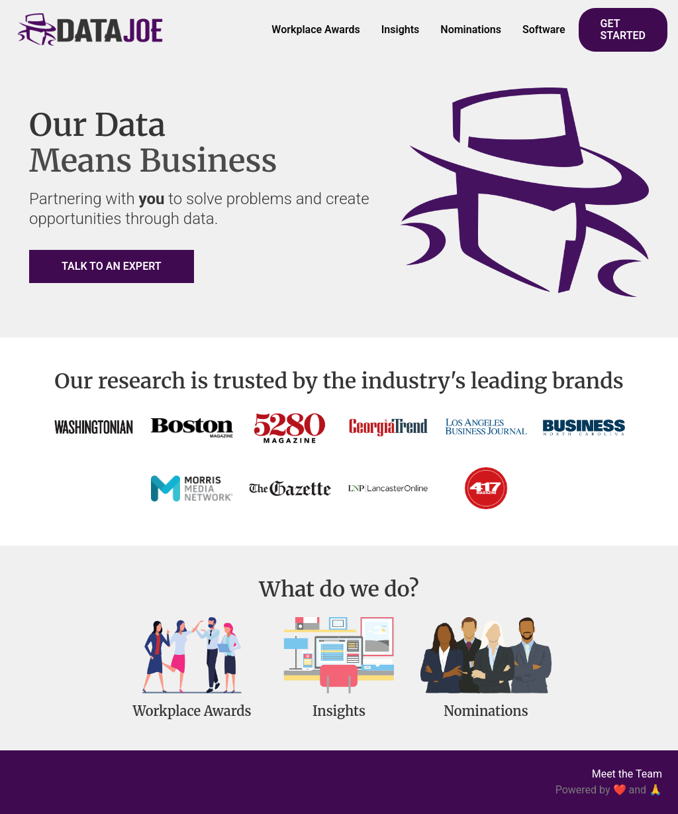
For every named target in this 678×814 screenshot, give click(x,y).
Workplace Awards (315, 29)
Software (543, 29)
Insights (400, 29)
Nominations (470, 29)
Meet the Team (627, 774)
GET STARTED (623, 29)
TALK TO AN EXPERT (112, 266)
